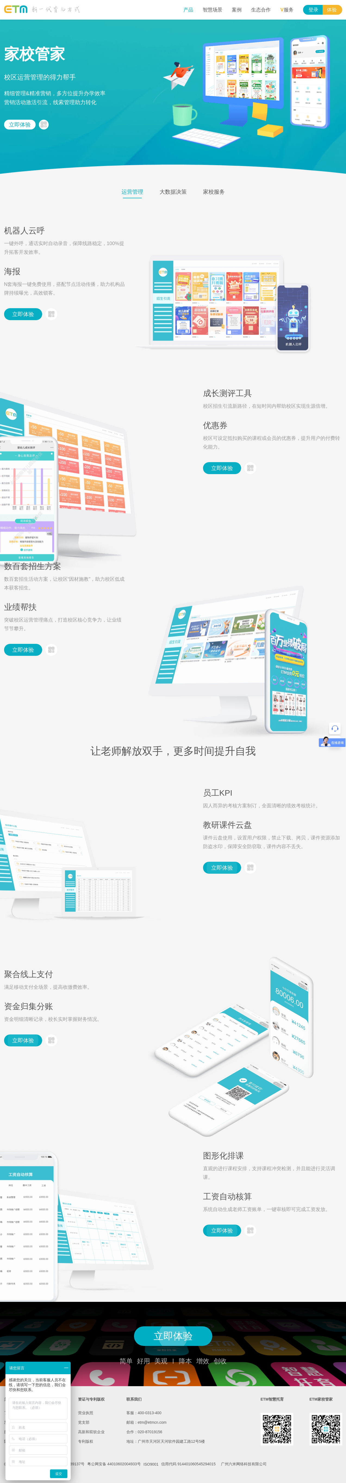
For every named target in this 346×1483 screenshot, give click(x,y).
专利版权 (85, 1441)
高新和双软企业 (91, 1432)
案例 (237, 10)
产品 (188, 10)
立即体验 (20, 124)
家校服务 (214, 192)
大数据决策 (173, 192)
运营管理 (132, 192)
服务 (286, 10)
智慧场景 (212, 10)
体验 (332, 10)
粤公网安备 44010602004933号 (114, 1464)
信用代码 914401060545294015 (188, 1464)
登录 (313, 10)
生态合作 (261, 10)
